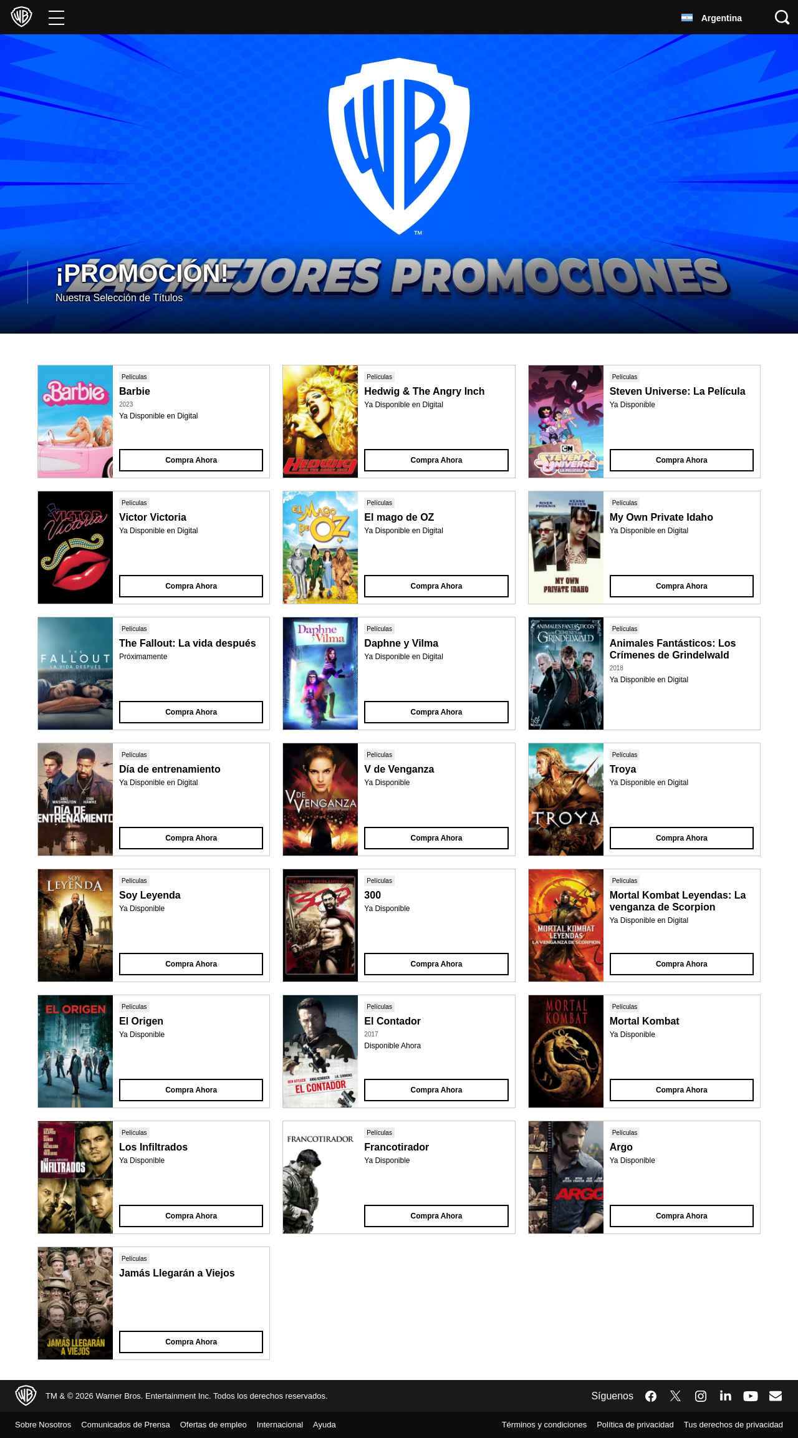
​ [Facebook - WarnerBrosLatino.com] (650, 1396)
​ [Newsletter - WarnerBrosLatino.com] (775, 1395)
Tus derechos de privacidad (727, 1425)
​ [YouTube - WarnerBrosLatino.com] (750, 1396)
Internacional (310, 1425)
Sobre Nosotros (46, 1425)
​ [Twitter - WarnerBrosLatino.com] (675, 1396)
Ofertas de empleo (235, 1425)
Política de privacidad (618, 1425)
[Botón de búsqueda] (782, 17)
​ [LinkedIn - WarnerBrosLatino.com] (725, 1395)
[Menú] (56, 17)
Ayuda (359, 1425)
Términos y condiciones (517, 1425)
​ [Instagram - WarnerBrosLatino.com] (700, 1396)
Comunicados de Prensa (137, 1425)
